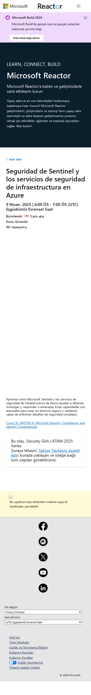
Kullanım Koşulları (21, 652)
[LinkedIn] (43, 591)
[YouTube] (43, 575)
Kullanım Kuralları (21, 657)
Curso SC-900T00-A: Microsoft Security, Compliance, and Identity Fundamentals (45, 425)
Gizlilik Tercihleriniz (25, 662)
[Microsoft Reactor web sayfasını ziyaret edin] (50, 6)
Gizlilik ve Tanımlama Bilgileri (28, 647)
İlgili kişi (14, 637)
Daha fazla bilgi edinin (26, 38)
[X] (43, 560)
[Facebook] (43, 529)
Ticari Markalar (19, 642)
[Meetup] (43, 544)
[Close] (85, 17)
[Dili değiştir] (43, 612)
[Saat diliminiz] (43, 622)
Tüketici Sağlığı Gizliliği (24, 667)
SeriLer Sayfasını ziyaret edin (45, 453)
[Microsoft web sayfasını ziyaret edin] (15, 6)
